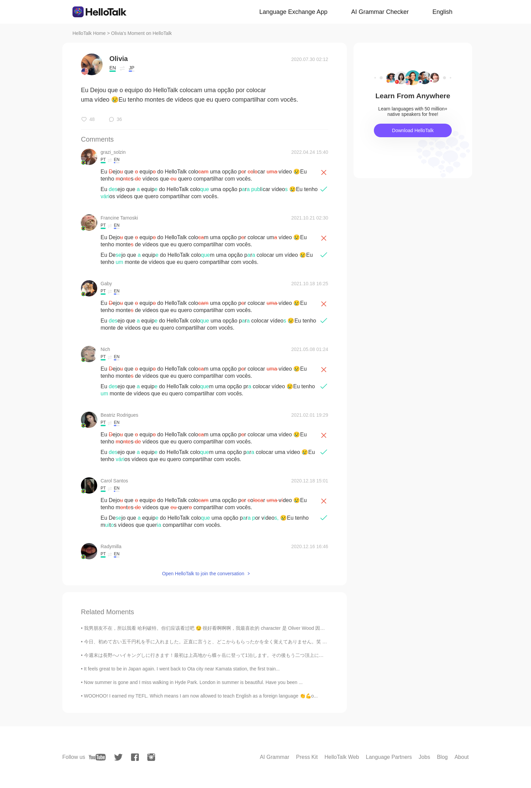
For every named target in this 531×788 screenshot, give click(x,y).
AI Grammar (274, 757)
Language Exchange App (293, 11)
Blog (442, 757)
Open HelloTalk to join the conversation (203, 573)
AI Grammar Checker (380, 11)
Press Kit (307, 757)
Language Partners (389, 757)
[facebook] (135, 757)
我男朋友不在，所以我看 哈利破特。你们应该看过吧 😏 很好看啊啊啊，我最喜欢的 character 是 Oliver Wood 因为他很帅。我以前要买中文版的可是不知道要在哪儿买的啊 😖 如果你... (277, 628)
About (461, 757)
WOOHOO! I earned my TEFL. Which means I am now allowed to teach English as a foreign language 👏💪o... (201, 696)
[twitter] (118, 757)
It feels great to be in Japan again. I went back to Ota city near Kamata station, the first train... (182, 668)
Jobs (424, 757)
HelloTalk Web (341, 757)
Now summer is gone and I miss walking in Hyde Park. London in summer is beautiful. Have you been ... (193, 682)
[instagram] (151, 757)
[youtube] (97, 757)
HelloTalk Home (89, 33)
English (442, 11)
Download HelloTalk (413, 130)
